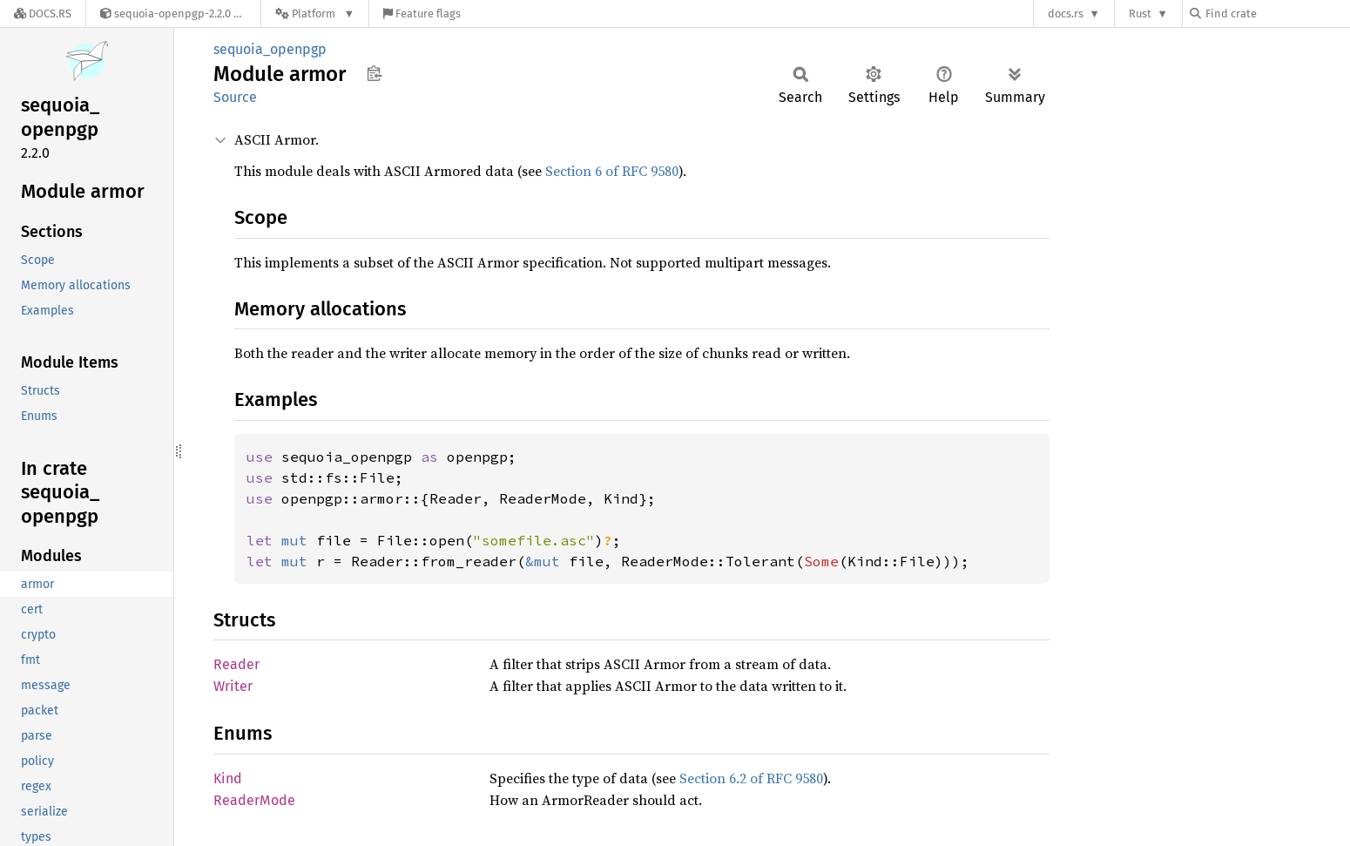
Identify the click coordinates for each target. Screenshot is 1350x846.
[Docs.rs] (42, 13)
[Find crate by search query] (1277, 13)
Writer (233, 686)
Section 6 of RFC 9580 (611, 170)
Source (235, 97)
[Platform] (314, 13)
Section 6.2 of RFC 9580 (751, 778)
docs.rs (1065, 13)
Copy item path (374, 73)
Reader (236, 664)
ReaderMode (254, 800)
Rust (1140, 13)
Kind (227, 778)
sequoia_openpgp (270, 49)
